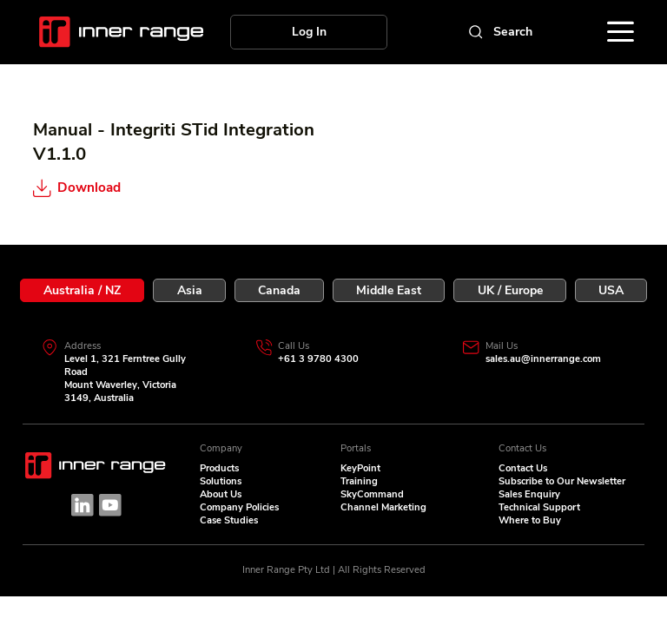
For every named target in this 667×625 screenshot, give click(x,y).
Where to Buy (530, 520)
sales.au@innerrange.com (543, 358)
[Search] (499, 32)
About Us (220, 494)
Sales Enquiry (529, 494)
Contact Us (523, 468)
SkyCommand (372, 494)
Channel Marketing (383, 507)
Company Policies (239, 507)
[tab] (82, 290)
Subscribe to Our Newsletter (562, 481)
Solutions (220, 481)
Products (219, 468)
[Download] (116, 188)
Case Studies (229, 520)
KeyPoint (360, 468)
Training (359, 481)
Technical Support (539, 507)
